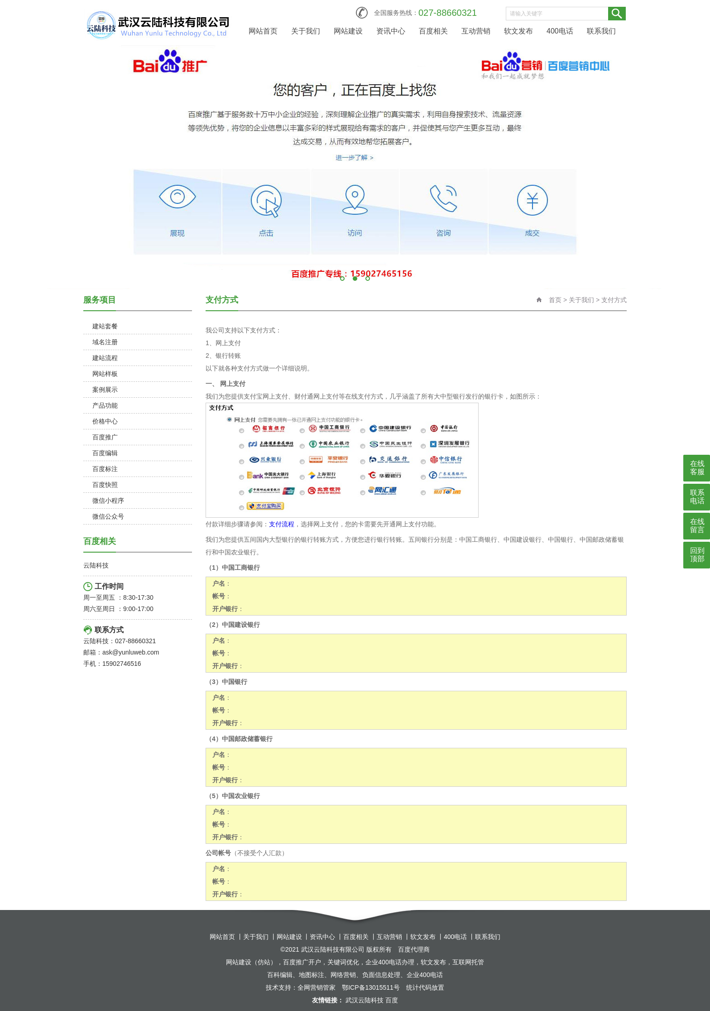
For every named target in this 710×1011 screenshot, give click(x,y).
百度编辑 (105, 453)
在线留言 (697, 526)
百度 (391, 1000)
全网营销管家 (316, 987)
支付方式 (614, 299)
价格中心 (105, 421)
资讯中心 (390, 31)
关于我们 (305, 31)
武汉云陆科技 (364, 1000)
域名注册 (105, 342)
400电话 (560, 31)
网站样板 (105, 373)
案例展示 (105, 389)
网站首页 (263, 31)
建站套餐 (105, 326)
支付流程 (281, 524)
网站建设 (348, 31)
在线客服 (697, 468)
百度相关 (433, 31)
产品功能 (105, 405)
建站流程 (105, 357)
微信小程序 (108, 500)
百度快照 (105, 484)
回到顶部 (697, 555)
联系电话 (697, 497)
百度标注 (105, 468)
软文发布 (518, 31)
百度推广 (105, 437)
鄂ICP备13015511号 (371, 987)
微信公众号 (108, 516)
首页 (555, 299)
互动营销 (475, 31)
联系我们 (601, 31)
